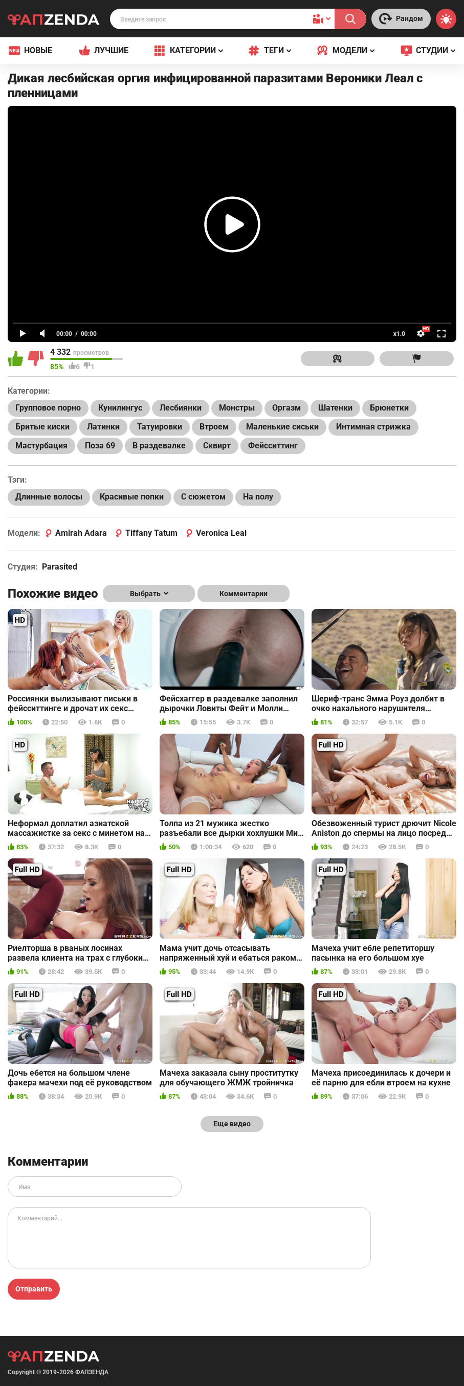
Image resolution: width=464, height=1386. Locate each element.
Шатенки (335, 408)
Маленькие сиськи (282, 426)
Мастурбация (41, 445)
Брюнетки (389, 408)
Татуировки (159, 426)
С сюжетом (203, 497)
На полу (258, 497)
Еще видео (232, 1124)
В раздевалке (159, 445)
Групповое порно (48, 408)
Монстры (237, 408)
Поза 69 (100, 445)
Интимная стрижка (373, 426)
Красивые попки (132, 497)
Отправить (33, 1289)
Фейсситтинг (273, 445)
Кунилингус (120, 408)
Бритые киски (42, 426)
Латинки (103, 426)
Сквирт (217, 445)
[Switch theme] (446, 19)
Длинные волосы (48, 497)
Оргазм (286, 408)
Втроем (214, 426)
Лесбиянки (181, 408)
